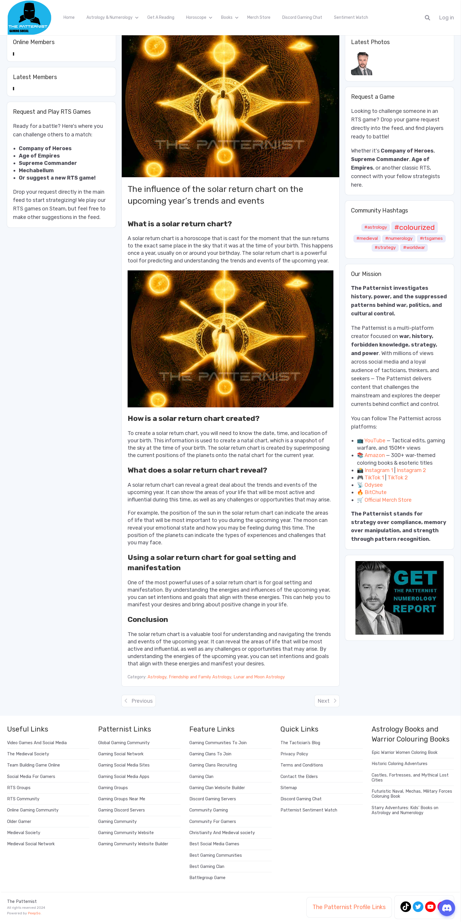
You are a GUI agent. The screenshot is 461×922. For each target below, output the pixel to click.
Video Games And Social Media (37, 742)
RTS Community (23, 798)
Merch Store (258, 17)
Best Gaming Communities (215, 855)
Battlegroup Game (207, 877)
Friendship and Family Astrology (200, 677)
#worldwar (414, 247)
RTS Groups (19, 787)
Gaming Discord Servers (121, 810)
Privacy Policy (294, 754)
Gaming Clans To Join (210, 754)
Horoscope (196, 17)
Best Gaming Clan (206, 866)
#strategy (385, 247)
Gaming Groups (113, 787)
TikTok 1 (374, 477)
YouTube (374, 440)
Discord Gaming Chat (302, 17)
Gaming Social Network (120, 754)
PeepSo (34, 913)
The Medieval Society (28, 754)
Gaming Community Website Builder (133, 843)
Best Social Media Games (214, 843)
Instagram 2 (411, 470)
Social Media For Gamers (31, 776)
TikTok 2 (397, 477)
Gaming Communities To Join (218, 742)
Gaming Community (117, 821)
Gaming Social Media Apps (123, 776)
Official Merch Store (388, 500)
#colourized (414, 227)
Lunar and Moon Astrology (259, 677)
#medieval (367, 238)
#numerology (398, 238)
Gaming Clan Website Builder (217, 787)
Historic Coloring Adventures (399, 763)
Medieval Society (23, 832)
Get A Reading (160, 17)
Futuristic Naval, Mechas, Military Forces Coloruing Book (412, 794)
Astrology (157, 677)
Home (69, 17)
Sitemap (288, 787)
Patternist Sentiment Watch (308, 810)
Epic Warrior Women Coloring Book (404, 752)
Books (227, 17)
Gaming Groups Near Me (121, 798)
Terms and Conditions (301, 765)
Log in (446, 18)
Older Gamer (19, 821)
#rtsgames (431, 238)
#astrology (375, 227)
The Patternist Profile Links (349, 907)
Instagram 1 (379, 470)
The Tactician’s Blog (300, 742)
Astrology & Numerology (109, 17)
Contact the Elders (299, 776)
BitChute (376, 492)
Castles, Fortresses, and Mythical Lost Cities (410, 778)
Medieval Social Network (31, 843)
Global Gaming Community (124, 742)
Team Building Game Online (33, 765)
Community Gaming (208, 810)
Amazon (375, 455)
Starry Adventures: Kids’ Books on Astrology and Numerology (405, 810)
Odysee (374, 485)
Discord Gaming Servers (212, 798)
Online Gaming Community (33, 810)
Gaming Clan (201, 776)
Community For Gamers (212, 821)
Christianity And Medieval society (222, 832)
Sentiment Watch (351, 17)
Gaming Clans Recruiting (213, 765)
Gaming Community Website (126, 832)
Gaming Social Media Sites (124, 765)
